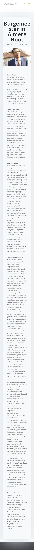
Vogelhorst (24, 44)
